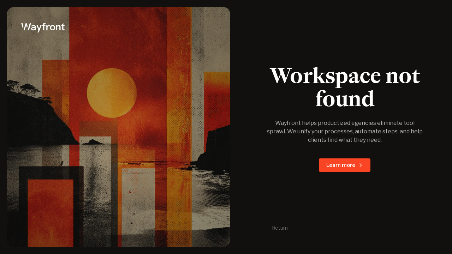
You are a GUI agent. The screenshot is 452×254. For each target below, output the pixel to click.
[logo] (118, 26)
